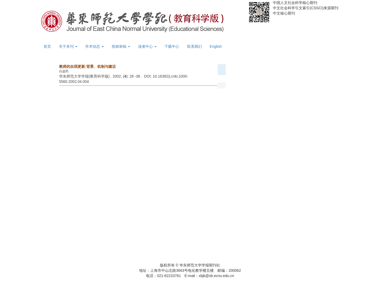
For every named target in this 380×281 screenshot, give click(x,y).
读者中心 (147, 46)
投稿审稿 (121, 46)
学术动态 (94, 46)
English (216, 46)
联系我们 (194, 46)
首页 (47, 46)
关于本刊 (68, 46)
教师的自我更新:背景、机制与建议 (87, 66)
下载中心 (171, 46)
